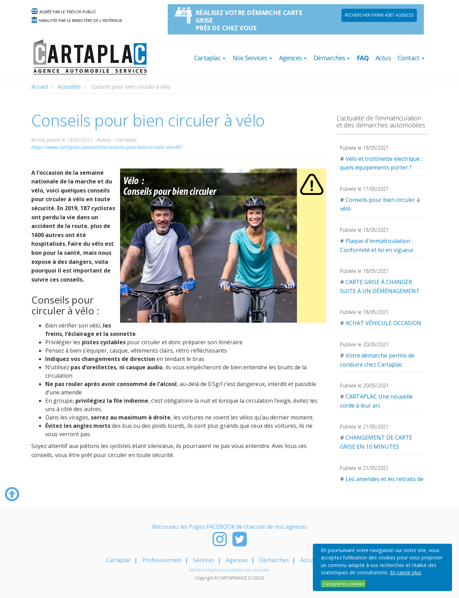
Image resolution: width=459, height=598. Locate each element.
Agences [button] (293, 58)
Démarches (274, 560)
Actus (383, 58)
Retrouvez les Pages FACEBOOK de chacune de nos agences (229, 526)
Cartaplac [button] (209, 58)
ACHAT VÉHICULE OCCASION (383, 323)
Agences (237, 560)
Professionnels (162, 560)
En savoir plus (405, 572)
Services (203, 560)
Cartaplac (118, 560)
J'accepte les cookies (343, 584)
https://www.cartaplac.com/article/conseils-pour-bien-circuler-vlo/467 (107, 147)
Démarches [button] (332, 58)
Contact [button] (411, 58)
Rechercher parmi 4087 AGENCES (379, 15)
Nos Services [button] (252, 58)
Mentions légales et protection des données (229, 570)
